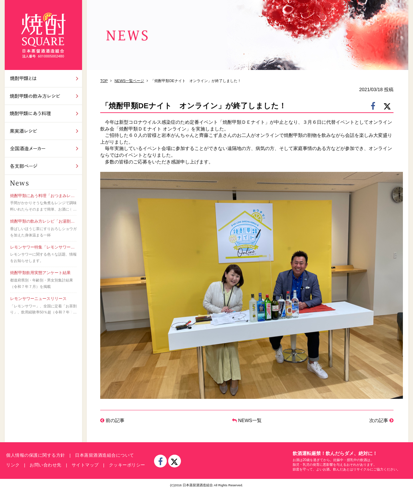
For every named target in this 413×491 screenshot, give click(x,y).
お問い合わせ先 (46, 464)
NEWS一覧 (247, 420)
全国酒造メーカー (43, 148)
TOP (104, 81)
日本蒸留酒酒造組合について (104, 455)
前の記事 (112, 420)
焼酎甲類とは (43, 78)
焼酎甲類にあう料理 (43, 113)
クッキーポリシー (127, 464)
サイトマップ (85, 464)
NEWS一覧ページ (129, 81)
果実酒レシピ (43, 131)
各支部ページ (43, 166)
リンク (13, 464)
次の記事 (381, 420)
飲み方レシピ (43, 96)
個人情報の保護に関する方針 (35, 455)
